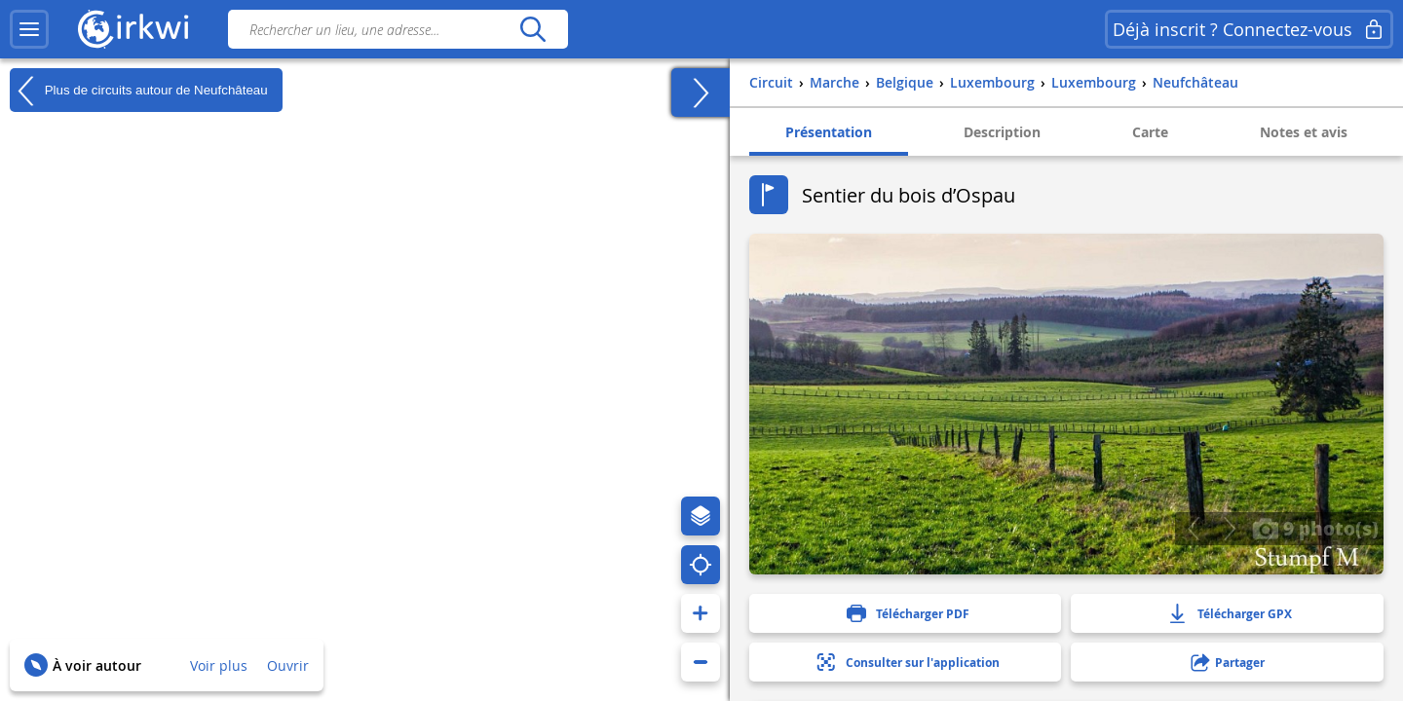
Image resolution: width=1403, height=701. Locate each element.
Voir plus (218, 665)
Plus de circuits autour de (139, 90)
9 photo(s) (1315, 527)
